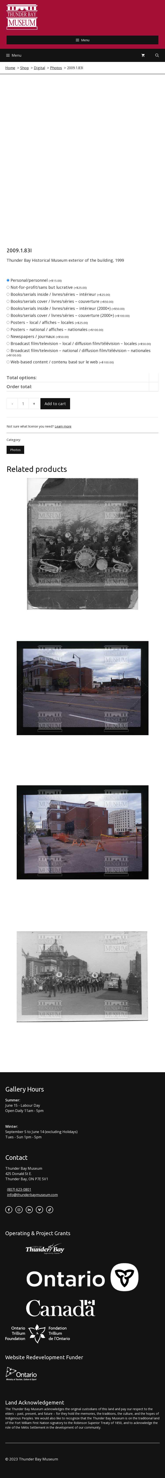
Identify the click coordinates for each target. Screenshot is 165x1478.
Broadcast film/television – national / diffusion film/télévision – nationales (78, 352)
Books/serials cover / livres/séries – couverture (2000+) (70, 315)
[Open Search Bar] (157, 55)
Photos (15, 450)
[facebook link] (8, 1209)
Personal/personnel (36, 280)
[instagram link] (18, 1209)
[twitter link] (39, 1209)
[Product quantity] (23, 403)
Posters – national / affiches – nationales (57, 329)
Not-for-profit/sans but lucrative (49, 287)
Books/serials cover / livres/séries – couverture (62, 301)
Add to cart (55, 403)
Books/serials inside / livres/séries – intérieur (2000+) (68, 308)
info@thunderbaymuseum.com (32, 1194)
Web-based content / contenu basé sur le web (62, 362)
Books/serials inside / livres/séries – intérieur (60, 294)
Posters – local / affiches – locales (49, 322)
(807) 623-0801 (19, 1189)
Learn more (63, 426)
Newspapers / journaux (40, 336)
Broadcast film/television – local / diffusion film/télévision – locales (81, 343)
